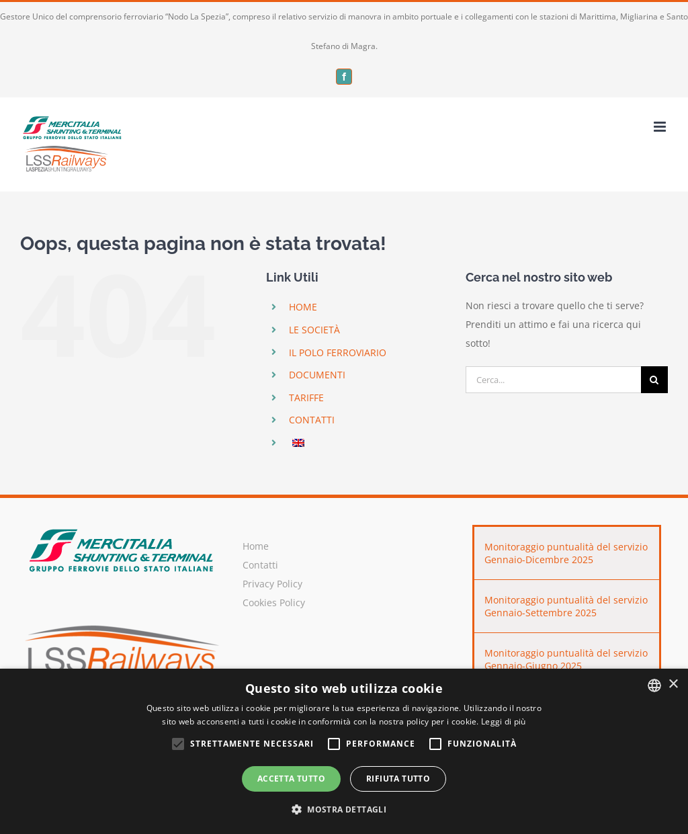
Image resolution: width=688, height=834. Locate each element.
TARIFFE (306, 397)
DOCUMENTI (317, 374)
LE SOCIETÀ (314, 329)
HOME (303, 306)
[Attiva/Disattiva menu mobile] (661, 127)
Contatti (260, 564)
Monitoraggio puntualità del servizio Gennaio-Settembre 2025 (566, 606)
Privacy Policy (272, 583)
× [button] (673, 684)
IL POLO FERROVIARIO (337, 352)
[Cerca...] (553, 379)
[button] (344, 810)
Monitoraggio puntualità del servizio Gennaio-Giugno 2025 (566, 659)
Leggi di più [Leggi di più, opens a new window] (503, 721)
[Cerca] (654, 379)
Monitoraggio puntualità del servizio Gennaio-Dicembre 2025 (566, 553)
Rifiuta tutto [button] (398, 778)
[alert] (344, 751)
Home (256, 546)
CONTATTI (312, 419)
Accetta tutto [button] (291, 778)
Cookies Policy (274, 602)
